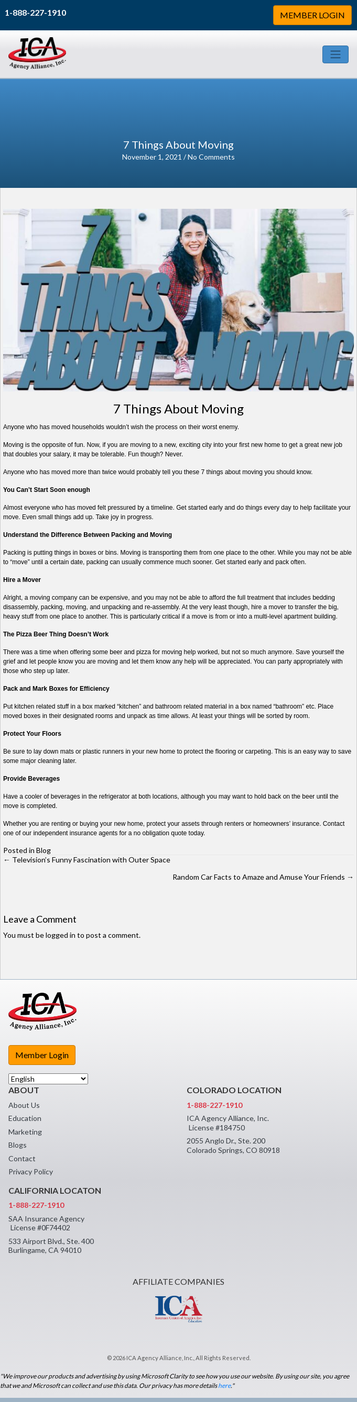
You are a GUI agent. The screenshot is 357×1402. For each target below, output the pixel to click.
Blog (43, 850)
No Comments (211, 156)
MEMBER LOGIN (312, 15)
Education (24, 1118)
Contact (22, 1158)
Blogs (17, 1144)
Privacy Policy (30, 1171)
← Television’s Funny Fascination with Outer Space (86, 859)
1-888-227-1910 (35, 12)
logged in (60, 934)
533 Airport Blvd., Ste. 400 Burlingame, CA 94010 (51, 1246)
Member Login (42, 1055)
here (224, 1385)
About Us (24, 1105)
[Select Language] (48, 1078)
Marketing (25, 1131)
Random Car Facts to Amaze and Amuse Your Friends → (263, 876)
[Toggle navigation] (335, 54)
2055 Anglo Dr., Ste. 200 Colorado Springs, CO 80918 (233, 1145)
